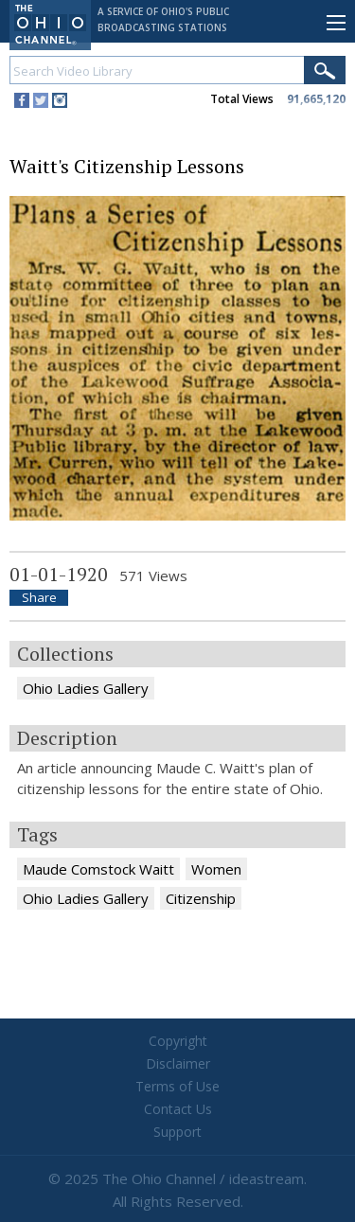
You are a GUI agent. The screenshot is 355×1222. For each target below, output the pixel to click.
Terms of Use (177, 1086)
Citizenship (201, 898)
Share (39, 598)
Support (177, 1132)
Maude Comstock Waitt (98, 868)
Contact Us (178, 1109)
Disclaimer (178, 1063)
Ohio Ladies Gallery (86, 688)
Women (216, 868)
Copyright (178, 1041)
